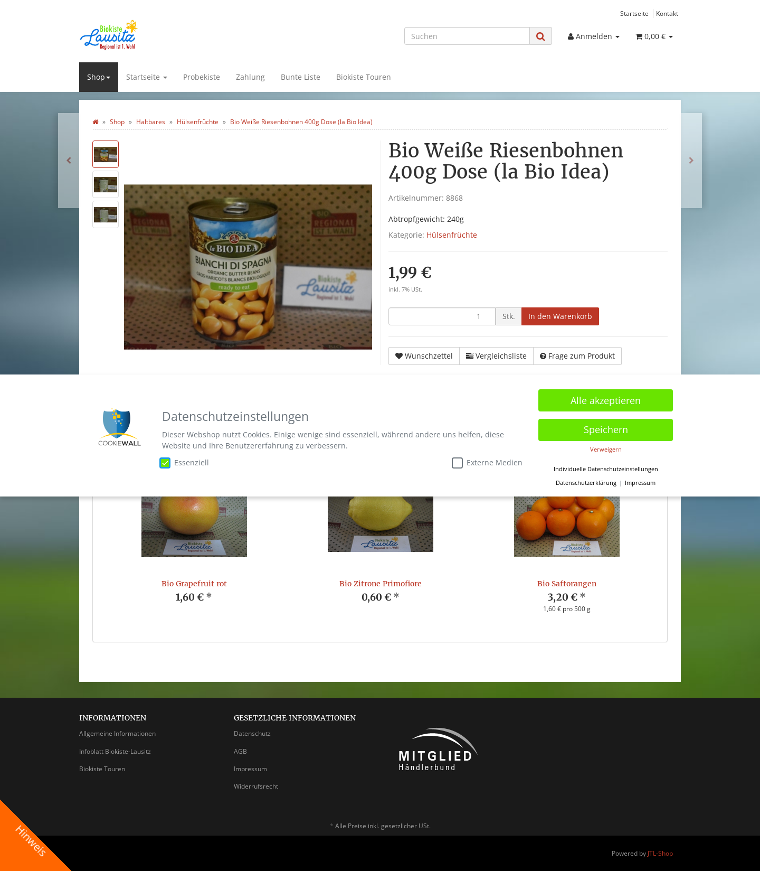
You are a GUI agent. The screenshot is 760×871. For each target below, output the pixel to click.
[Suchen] (467, 36)
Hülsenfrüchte (451, 235)
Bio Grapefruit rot (194, 583)
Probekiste (201, 77)
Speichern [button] (606, 429)
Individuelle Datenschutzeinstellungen (606, 469)
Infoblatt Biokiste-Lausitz (115, 751)
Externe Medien (487, 462)
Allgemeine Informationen (117, 733)
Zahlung (250, 77)
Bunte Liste (300, 77)
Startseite (634, 13)
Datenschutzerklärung (586, 482)
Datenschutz (252, 733)
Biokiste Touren (363, 77)
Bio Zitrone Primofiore (380, 583)
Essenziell (184, 462)
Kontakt (667, 13)
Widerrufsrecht (256, 786)
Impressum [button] (640, 482)
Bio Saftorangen (566, 583)
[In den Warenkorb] (560, 316)
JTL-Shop (660, 853)
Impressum (250, 768)
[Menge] (442, 316)
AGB (240, 751)
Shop (98, 77)
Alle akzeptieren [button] (606, 400)
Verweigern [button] (606, 449)
